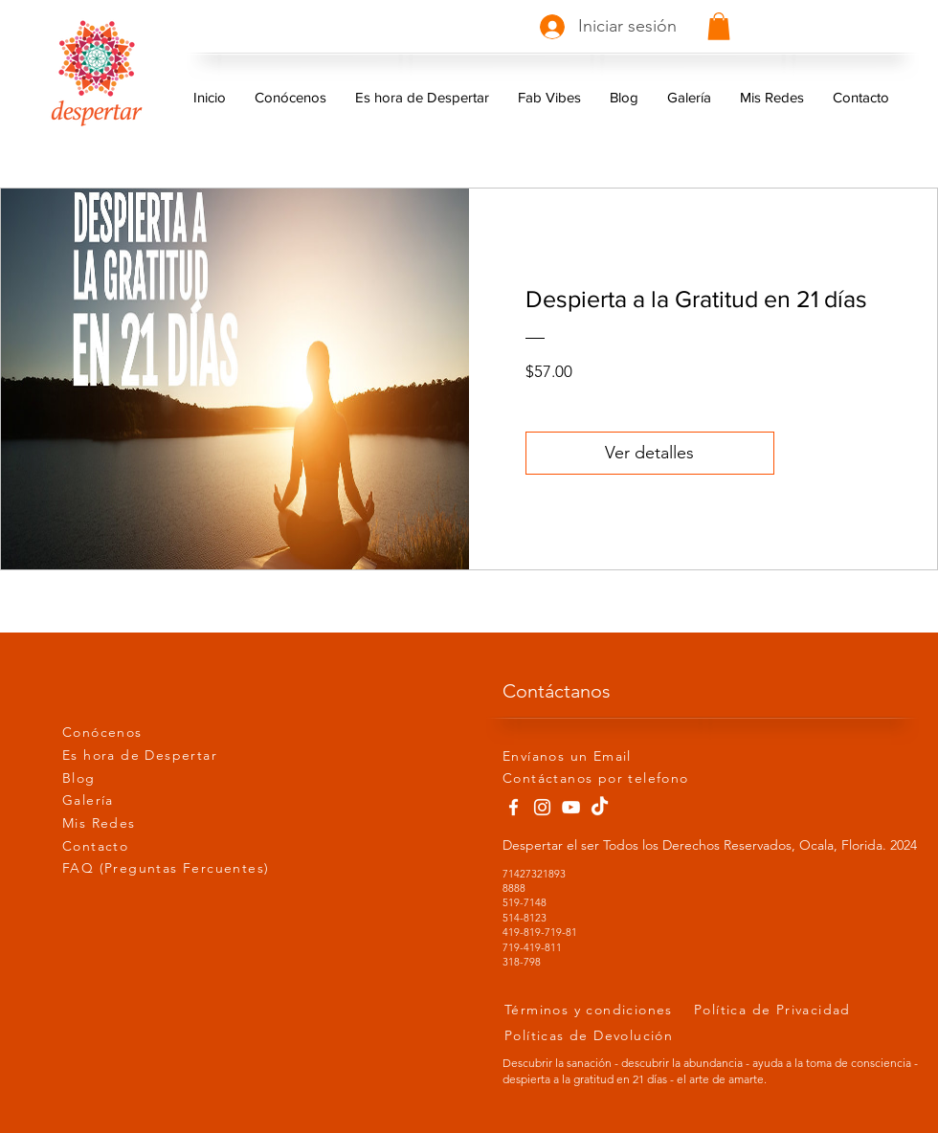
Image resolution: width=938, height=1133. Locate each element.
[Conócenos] (130, 732)
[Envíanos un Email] (570, 756)
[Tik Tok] (600, 807)
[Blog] (130, 778)
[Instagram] (542, 807)
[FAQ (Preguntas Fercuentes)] (186, 868)
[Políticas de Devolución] (614, 1035)
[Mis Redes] (130, 823)
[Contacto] (130, 846)
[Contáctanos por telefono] (606, 778)
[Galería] (130, 800)
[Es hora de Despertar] (166, 755)
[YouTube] (571, 807)
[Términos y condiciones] (596, 1009)
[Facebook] (513, 807)
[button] (718, 26)
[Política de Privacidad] (786, 1009)
